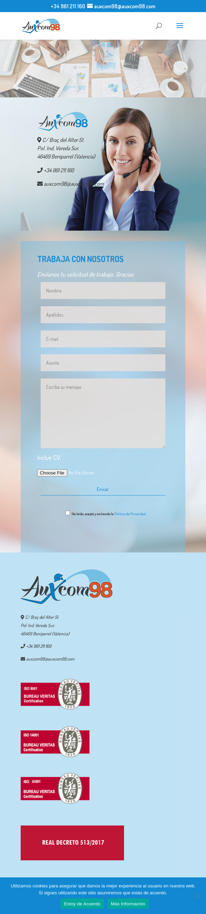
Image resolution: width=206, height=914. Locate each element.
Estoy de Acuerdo (82, 903)
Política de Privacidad (130, 513)
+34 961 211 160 (68, 6)
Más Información (128, 903)
